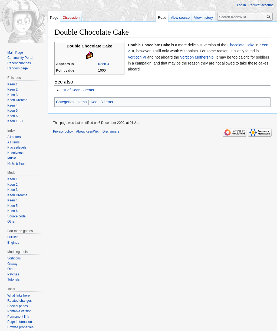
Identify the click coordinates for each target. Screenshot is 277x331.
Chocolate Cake (241, 45)
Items (82, 102)
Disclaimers (111, 131)
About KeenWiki (87, 131)
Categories (65, 102)
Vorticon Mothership (197, 57)
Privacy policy (63, 131)
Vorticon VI (137, 57)
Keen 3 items (102, 102)
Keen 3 (103, 64)
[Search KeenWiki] (245, 17)
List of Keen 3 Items (77, 90)
